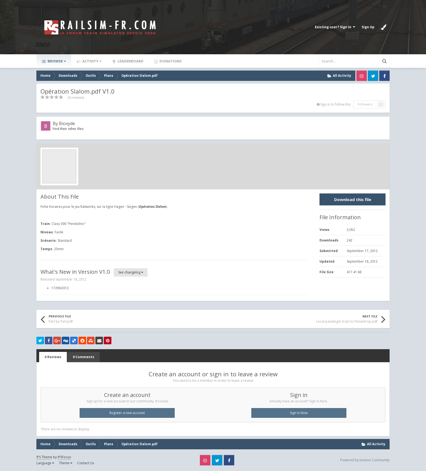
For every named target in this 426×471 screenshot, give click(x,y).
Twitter (373, 76)
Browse (56, 61)
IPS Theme (44, 457)
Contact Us (85, 463)
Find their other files (68, 128)
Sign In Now (299, 412)
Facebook (384, 76)
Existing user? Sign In (335, 27)
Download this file (352, 199)
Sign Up (368, 27)
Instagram (361, 76)
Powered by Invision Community (365, 460)
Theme (65, 463)
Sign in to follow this (335, 104)
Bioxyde (67, 123)
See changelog (130, 272)
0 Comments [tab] (83, 357)
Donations (170, 61)
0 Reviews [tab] (53, 357)
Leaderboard (130, 61)
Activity (91, 61)
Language (45, 463)
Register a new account (127, 412)
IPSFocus (64, 457)
